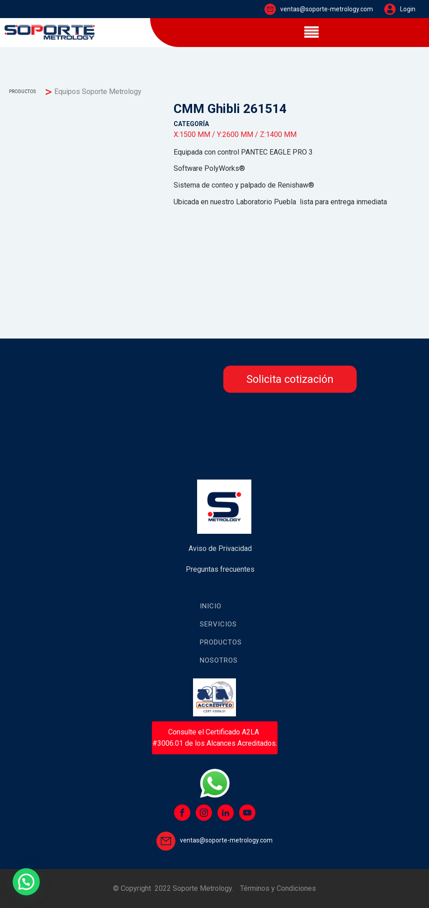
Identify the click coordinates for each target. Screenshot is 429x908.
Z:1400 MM (278, 134)
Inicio (211, 606)
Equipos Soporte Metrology (97, 91)
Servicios (218, 624)
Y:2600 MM (235, 134)
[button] (26, 881)
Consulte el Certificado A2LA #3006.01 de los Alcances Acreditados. (214, 738)
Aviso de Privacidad (220, 548)
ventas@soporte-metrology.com (326, 9)
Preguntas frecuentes (220, 569)
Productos (221, 642)
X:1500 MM (192, 134)
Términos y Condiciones (278, 888)
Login (407, 9)
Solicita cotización (290, 379)
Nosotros (219, 660)
